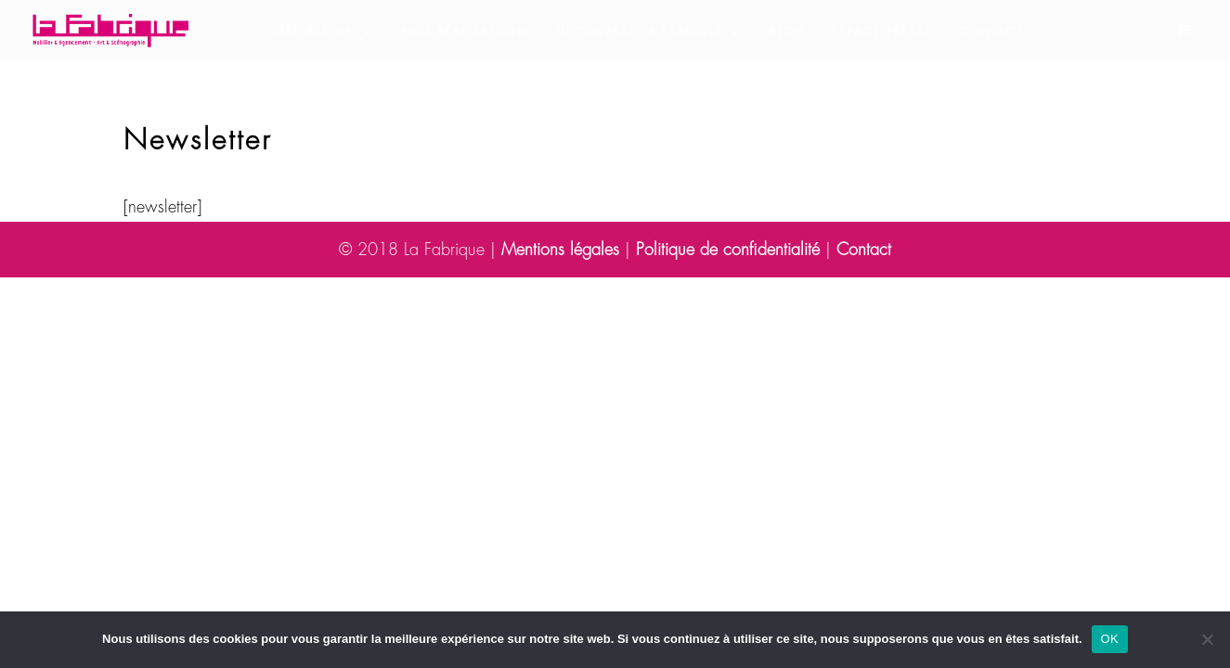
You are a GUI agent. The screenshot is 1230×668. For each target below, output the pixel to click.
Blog (788, 31)
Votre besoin (308, 31)
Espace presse (882, 31)
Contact (991, 31)
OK (1110, 639)
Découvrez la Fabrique (641, 31)
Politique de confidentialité (728, 249)
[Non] (1207, 639)
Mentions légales (560, 249)
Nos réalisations (466, 31)
